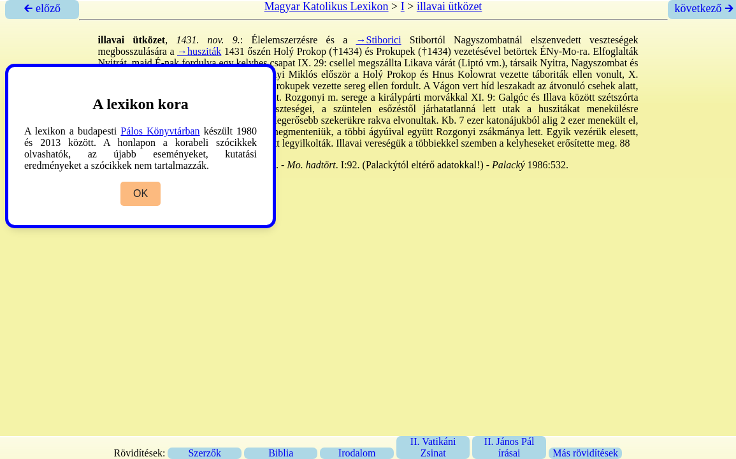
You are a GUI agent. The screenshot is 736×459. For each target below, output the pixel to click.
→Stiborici (378, 39)
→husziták (199, 51)
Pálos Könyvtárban (159, 131)
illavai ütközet (449, 6)
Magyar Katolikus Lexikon (326, 6)
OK (140, 193)
